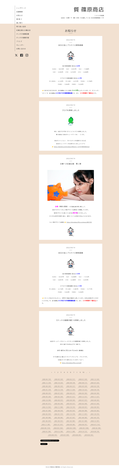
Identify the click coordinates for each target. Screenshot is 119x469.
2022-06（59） (58, 410)
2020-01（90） (46, 431)
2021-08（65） (58, 417)
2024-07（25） (58, 393)
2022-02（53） (46, 414)
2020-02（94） (96, 428)
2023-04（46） (58, 403)
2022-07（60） (46, 410)
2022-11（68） (58, 407)
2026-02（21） (71, 379)
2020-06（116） (46, 428)
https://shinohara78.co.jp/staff (72, 363)
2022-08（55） (95, 407)
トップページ (21, 8)
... (86, 372)
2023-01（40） (95, 403)
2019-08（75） (52, 435)
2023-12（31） (83, 396)
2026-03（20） (58, 379)
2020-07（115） (95, 424)
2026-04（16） (46, 379)
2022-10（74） (71, 407)
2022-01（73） (58, 414)
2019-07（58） (65, 435)
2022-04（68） (83, 410)
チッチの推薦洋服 (22, 38)
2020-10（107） (58, 424)
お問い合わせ (21, 49)
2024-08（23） (46, 393)
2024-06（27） (71, 393)
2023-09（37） (58, 400)
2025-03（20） (83, 386)
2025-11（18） (46, 383)
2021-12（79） (71, 414)
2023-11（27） (95, 396)
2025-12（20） (95, 379)
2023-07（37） (83, 400)
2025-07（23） (95, 383)
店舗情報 (19, 12)
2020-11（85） (46, 424)
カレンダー (20, 45)
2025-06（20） (46, 386)
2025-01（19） (46, 389)
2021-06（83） (83, 417)
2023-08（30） (71, 400)
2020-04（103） (71, 428)
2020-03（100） (84, 428)
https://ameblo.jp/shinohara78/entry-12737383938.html (72, 147)
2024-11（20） (71, 389)
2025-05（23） (58, 386)
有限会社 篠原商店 (55, 467)
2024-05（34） (83, 393)
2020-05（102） (58, 428)
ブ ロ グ (19, 41)
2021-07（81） (71, 417)
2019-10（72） (83, 431)
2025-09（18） (71, 383)
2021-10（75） (95, 414)
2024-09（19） (95, 389)
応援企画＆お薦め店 (23, 30)
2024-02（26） (58, 396)
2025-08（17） (83, 383)
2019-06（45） (77, 435)
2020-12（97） (95, 421)
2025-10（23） (58, 383)
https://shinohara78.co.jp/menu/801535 (79, 222)
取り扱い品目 (21, 27)
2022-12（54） (46, 407)
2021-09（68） (46, 417)
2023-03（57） (71, 403)
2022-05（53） (71, 410)
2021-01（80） (83, 421)
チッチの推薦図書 (22, 34)
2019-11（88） (71, 431)
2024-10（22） (83, 389)
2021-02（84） (71, 421)
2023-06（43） (95, 400)
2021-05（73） (95, 417)
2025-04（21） (71, 386)
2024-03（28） (46, 396)
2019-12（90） (58, 431)
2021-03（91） (58, 421)
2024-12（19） (58, 389)
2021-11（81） (83, 414)
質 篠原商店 (89, 9)
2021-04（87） (46, 421)
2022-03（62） (95, 410)
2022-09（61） (83, 407)
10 (83, 372)
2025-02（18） (95, 386)
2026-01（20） (83, 379)
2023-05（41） (46, 403)
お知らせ (19, 15)
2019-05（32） (89, 435)
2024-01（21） (71, 396)
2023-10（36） (46, 400)
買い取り (19, 23)
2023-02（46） (83, 403)
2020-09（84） (71, 424)
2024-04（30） (95, 393)
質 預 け (19, 19)
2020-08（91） (83, 424)
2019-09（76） (95, 431)
